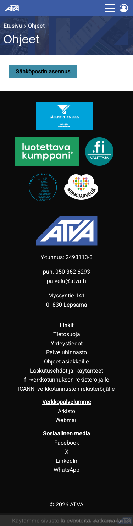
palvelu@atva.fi (66, 281)
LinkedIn (66, 461)
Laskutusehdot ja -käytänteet (66, 371)
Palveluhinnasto (66, 352)
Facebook (66, 443)
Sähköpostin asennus (43, 71)
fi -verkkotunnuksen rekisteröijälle (66, 380)
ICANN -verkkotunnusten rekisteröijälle (66, 389)
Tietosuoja (66, 334)
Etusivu (13, 26)
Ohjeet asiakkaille (66, 361)
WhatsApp (66, 470)
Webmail (66, 420)
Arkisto (66, 411)
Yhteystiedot (67, 343)
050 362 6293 (72, 272)
